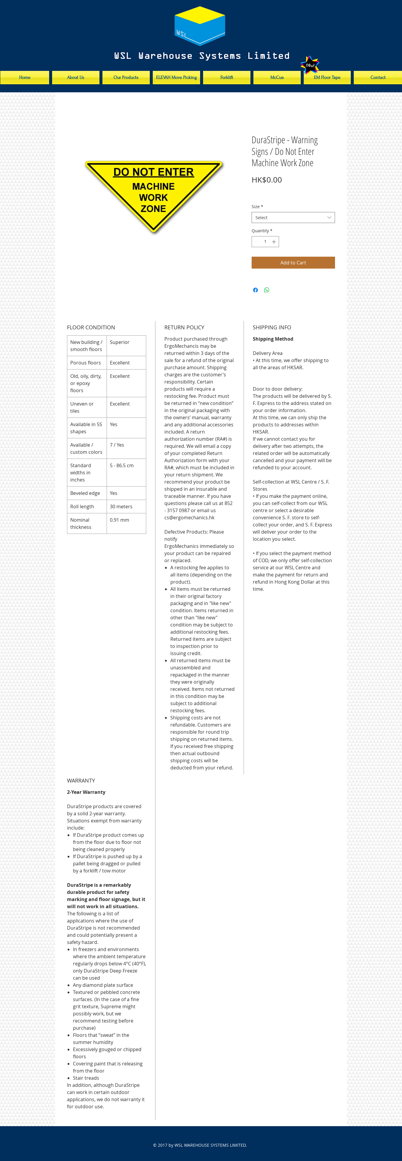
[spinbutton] (265, 241)
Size (257, 206)
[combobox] (293, 217)
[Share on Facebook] (255, 290)
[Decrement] (256, 241)
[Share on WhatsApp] (266, 290)
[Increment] (274, 241)
